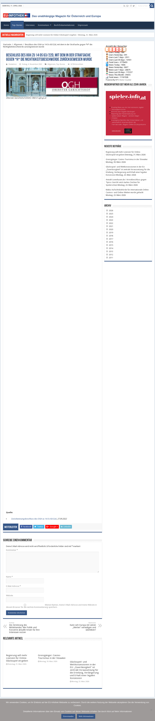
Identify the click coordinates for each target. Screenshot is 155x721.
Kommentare (43, 25)
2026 (109, 210)
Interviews (30, 25)
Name (9, 577)
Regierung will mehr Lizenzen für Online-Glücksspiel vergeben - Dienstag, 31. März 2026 (61, 35)
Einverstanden (68, 716)
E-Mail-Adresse (13, 586)
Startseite (7, 44)
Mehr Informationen (86, 716)
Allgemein (18, 44)
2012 (109, 254)
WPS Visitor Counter (123, 80)
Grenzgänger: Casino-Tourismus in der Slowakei (51, 656)
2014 (109, 248)
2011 (109, 257)
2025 (109, 214)
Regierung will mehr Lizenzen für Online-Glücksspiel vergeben (17, 658)
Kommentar (12, 550)
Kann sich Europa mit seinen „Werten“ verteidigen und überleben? (80, 626)
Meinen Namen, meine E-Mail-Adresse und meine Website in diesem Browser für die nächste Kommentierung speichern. (51, 606)
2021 (109, 226)
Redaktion (13, 64)
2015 (109, 245)
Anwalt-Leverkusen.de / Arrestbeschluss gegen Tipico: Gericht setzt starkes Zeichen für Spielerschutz (126, 182)
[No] (151, 709)
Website (9, 595)
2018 (109, 236)
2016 (109, 242)
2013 (109, 251)
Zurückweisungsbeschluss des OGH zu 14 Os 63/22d (33, 519)
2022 (109, 223)
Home (6, 25)
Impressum (83, 25)
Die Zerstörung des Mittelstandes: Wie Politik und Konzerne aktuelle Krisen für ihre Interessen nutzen (24, 627)
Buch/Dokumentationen (64, 25)
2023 (109, 220)
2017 (109, 239)
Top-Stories (17, 25)
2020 (109, 229)
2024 (109, 217)
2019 (109, 232)
